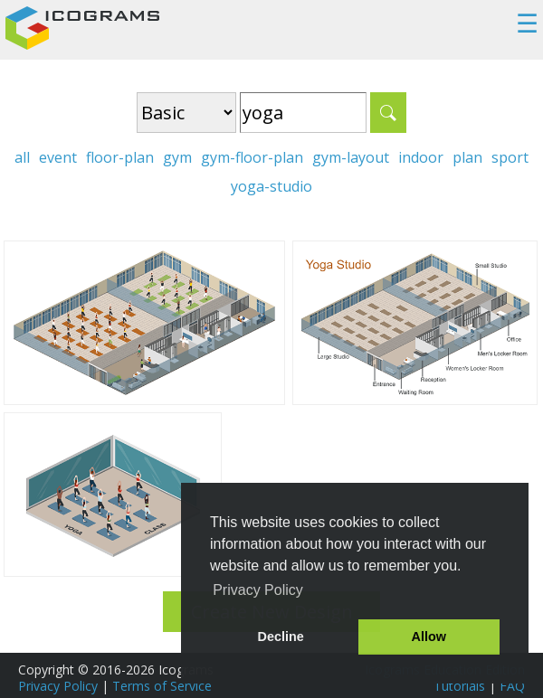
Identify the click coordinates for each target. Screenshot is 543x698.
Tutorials (459, 685)
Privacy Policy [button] (258, 590)
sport (510, 157)
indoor (420, 157)
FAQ (512, 685)
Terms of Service (162, 685)
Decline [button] (281, 636)
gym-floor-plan (252, 157)
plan (467, 157)
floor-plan (120, 157)
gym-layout (350, 157)
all (22, 157)
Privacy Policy (58, 685)
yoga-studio (271, 186)
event (58, 157)
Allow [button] (429, 636)
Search (388, 112)
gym (177, 157)
